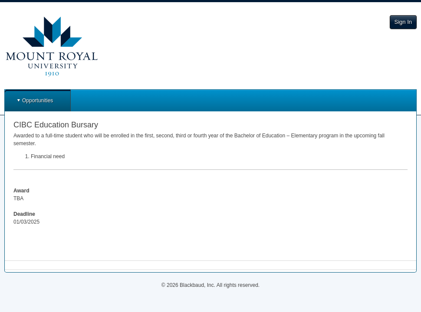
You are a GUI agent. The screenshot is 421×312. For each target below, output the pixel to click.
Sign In (403, 22)
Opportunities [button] (37, 101)
